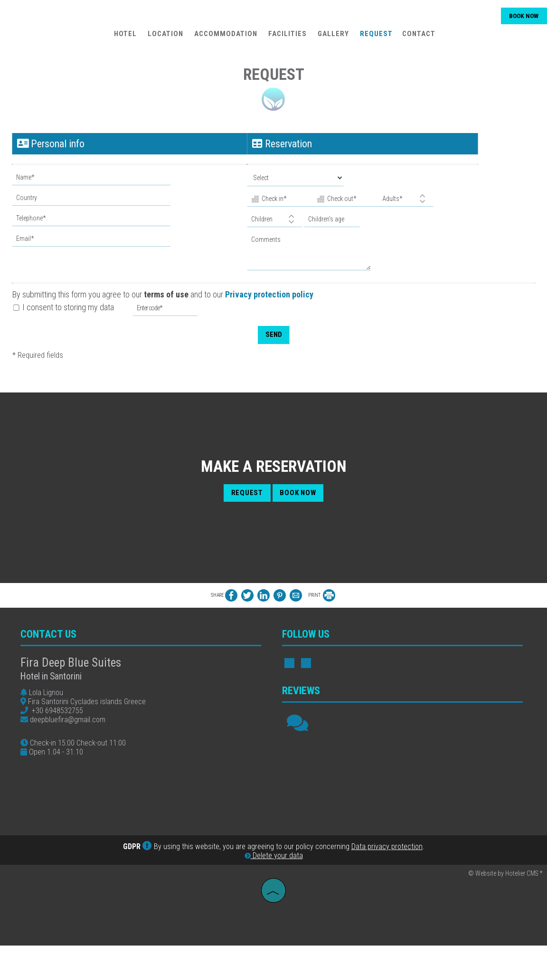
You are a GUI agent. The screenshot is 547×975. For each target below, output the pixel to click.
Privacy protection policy (271, 291)
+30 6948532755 (60, 718)
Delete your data (274, 885)
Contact (417, 36)
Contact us (52, 642)
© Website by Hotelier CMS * (505, 904)
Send (273, 330)
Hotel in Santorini (54, 684)
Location (164, 36)
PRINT (321, 599)
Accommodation (224, 36)
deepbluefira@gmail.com (71, 727)
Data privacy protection (387, 876)
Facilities (286, 36)
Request (375, 36)
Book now (522, 18)
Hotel (124, 36)
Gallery (332, 36)
